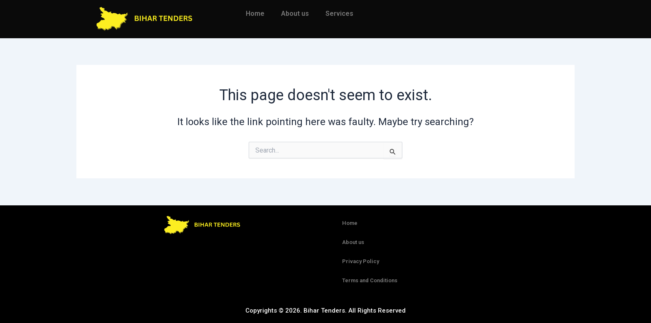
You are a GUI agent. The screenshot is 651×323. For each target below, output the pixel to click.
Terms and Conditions (369, 280)
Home (255, 13)
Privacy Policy (360, 261)
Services (339, 13)
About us (295, 13)
